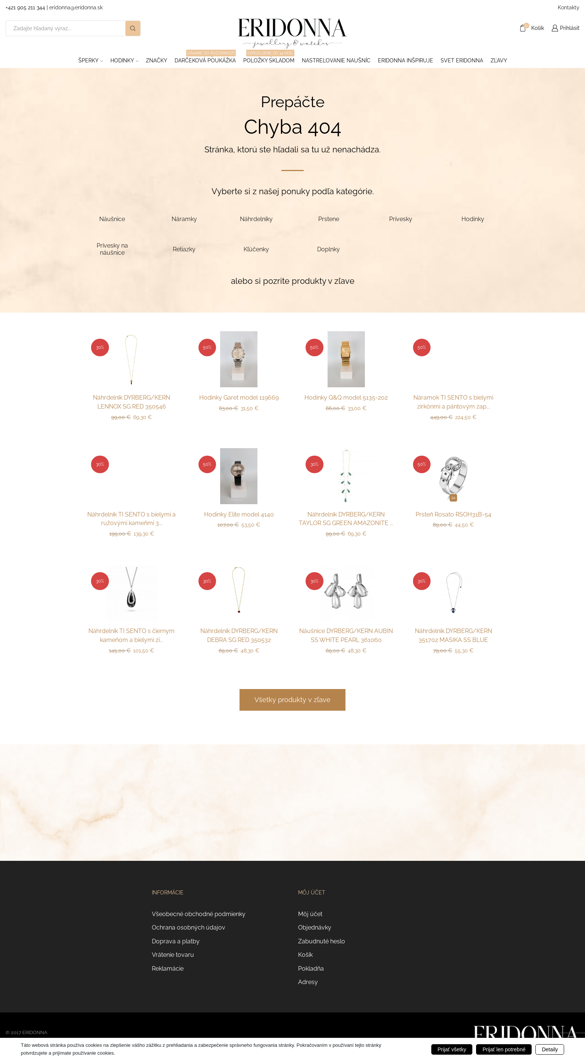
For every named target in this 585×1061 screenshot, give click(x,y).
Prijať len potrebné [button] (503, 1049)
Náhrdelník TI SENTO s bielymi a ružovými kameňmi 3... (131, 519)
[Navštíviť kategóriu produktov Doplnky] (328, 248)
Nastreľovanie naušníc (336, 60)
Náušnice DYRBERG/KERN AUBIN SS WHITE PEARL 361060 (346, 635)
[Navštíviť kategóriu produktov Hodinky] (473, 218)
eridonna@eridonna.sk (76, 7)
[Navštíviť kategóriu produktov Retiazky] (184, 248)
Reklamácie (168, 968)
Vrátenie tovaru (173, 954)
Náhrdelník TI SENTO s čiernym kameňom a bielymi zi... (131, 635)
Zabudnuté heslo (321, 941)
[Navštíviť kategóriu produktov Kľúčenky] (256, 248)
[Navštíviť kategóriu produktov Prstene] (328, 218)
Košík (305, 954)
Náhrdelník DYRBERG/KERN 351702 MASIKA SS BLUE (453, 635)
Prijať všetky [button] (452, 1049)
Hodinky (124, 60)
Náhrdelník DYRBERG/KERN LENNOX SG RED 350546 (131, 402)
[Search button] (132, 28)
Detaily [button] (550, 1049)
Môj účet (310, 914)
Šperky (90, 60)
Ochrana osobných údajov (188, 927)
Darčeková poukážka (205, 58)
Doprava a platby (176, 941)
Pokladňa (311, 968)
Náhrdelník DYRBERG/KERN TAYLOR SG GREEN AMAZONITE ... (346, 519)
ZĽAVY (499, 60)
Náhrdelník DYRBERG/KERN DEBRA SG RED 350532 (239, 635)
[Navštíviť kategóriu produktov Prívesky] (400, 218)
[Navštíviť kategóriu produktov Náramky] (184, 218)
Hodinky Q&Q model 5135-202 (346, 397)
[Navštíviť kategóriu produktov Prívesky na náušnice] (112, 249)
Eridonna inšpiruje (405, 60)
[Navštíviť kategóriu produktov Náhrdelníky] (256, 218)
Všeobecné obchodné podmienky (198, 914)
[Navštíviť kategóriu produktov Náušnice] (112, 218)
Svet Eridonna (462, 60)
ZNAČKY (156, 60)
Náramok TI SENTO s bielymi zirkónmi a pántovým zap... (453, 402)
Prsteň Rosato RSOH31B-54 (453, 514)
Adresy (308, 982)
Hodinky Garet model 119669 (239, 397)
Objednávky (314, 927)
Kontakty (568, 7)
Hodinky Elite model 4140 (239, 514)
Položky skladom (268, 58)
